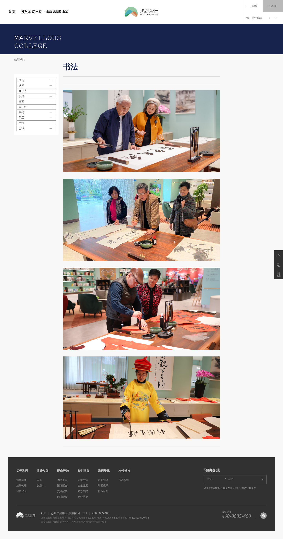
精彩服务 (83, 470)
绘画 (21, 101)
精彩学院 (19, 59)
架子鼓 (23, 107)
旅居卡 (40, 485)
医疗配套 (62, 485)
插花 (21, 80)
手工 (21, 117)
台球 (21, 128)
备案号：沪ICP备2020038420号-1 (131, 517)
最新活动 (103, 480)
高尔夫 (23, 90)
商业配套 (62, 496)
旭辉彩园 (21, 491)
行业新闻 (103, 491)
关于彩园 (22, 470)
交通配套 (62, 491)
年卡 (39, 480)
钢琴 (21, 85)
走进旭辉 (124, 480)
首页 (12, 12)
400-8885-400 (236, 516)
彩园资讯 (104, 470)
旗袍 (21, 112)
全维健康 (83, 485)
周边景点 (62, 480)
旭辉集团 (21, 480)
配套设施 (63, 470)
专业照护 (83, 496)
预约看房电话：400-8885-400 (44, 12)
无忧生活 (83, 480)
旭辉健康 (21, 485)
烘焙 (21, 96)
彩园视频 (103, 485)
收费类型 (43, 470)
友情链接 (124, 470)
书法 (21, 123)
